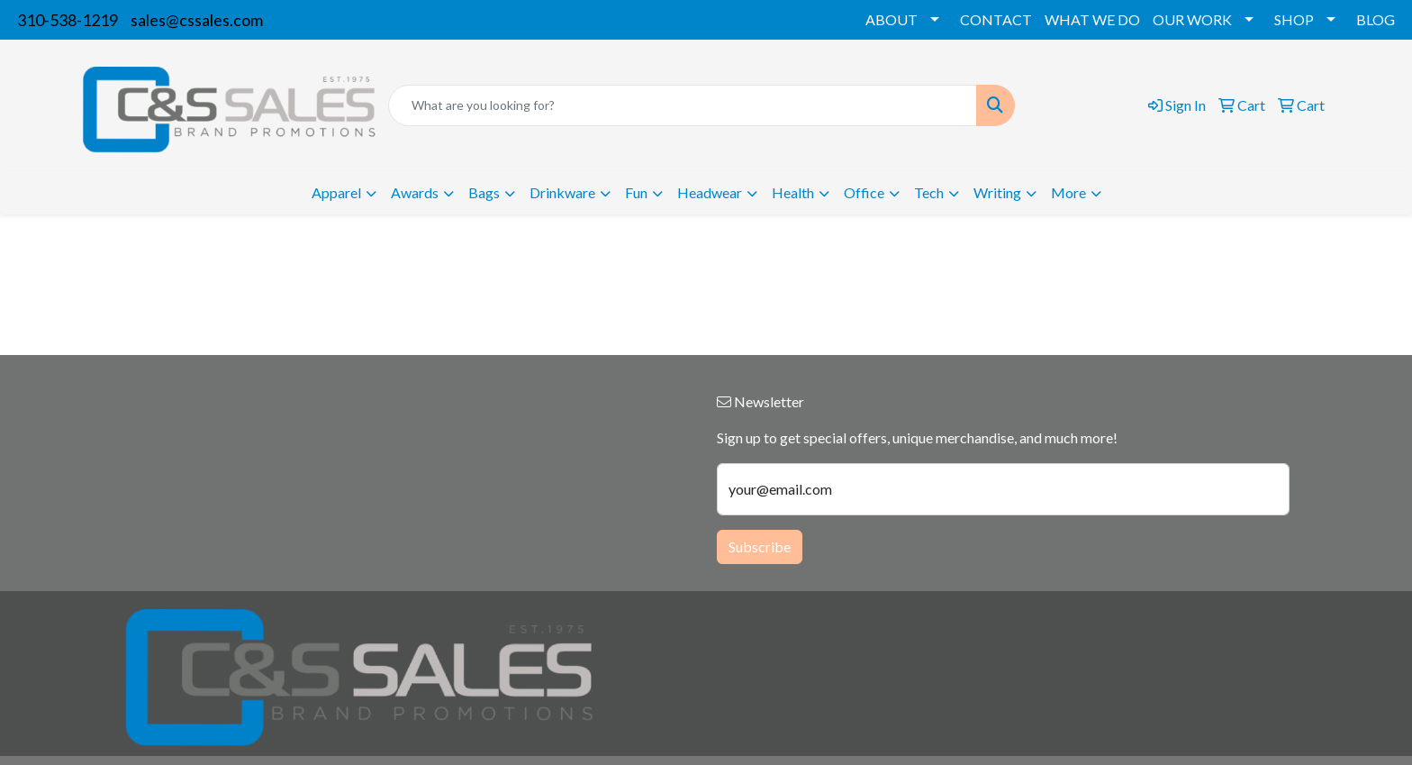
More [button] (1068, 192)
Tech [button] (929, 192)
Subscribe (760, 546)
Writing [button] (997, 192)
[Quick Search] (682, 105)
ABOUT (891, 19)
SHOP (1294, 19)
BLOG (1375, 19)
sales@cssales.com (197, 20)
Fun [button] (636, 192)
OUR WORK (1192, 19)
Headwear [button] (709, 192)
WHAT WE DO (1092, 19)
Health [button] (793, 192)
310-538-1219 (67, 20)
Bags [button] (484, 192)
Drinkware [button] (562, 192)
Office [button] (864, 192)
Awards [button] (415, 192)
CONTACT (996, 19)
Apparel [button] (336, 192)
